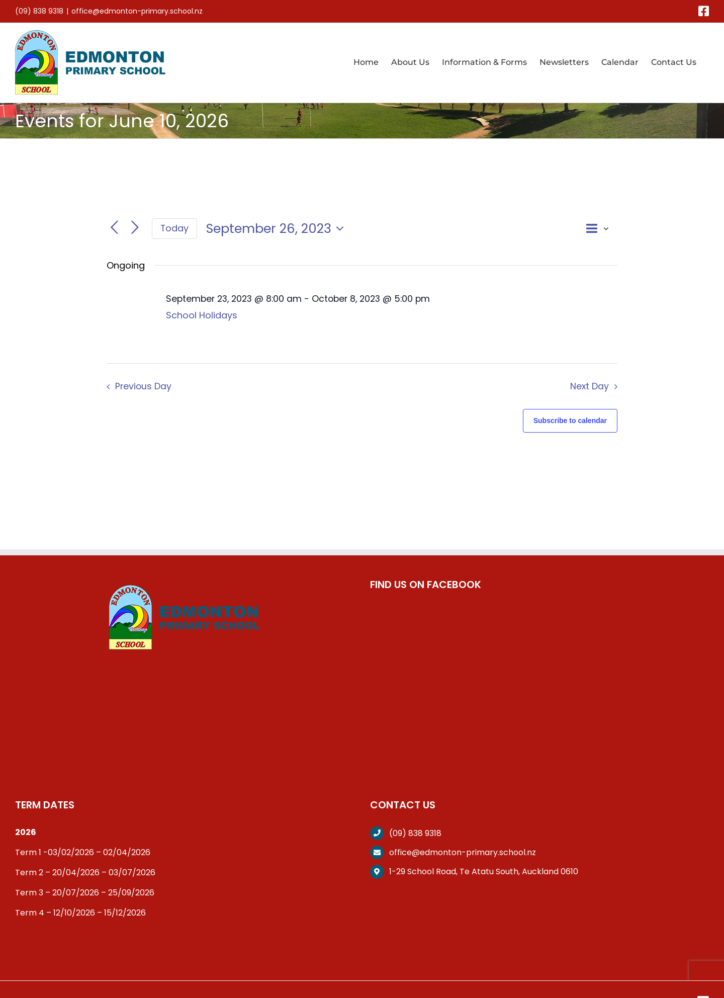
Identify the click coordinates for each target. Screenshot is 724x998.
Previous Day (143, 386)
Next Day (589, 386)
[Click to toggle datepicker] (277, 228)
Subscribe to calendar (570, 421)
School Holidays (201, 315)
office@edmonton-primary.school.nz (137, 11)
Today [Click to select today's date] (174, 228)
